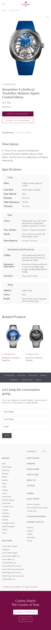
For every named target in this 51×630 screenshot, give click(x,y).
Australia (13, 380)
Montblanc (5, 513)
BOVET (4, 477)
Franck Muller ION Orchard (11, 566)
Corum (4, 493)
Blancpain (5, 473)
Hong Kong (27, 380)
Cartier (4, 487)
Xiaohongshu (31, 537)
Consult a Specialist (25, 612)
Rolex (4, 463)
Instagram (30, 531)
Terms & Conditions (33, 504)
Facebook (30, 527)
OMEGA (5, 520)
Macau (38, 380)
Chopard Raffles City (9, 562)
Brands (5, 458)
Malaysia (21, 375)
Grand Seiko (6, 503)
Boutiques (7, 540)
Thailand (32, 375)
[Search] (47, 3)
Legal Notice (33, 499)
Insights (31, 463)
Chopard (5, 490)
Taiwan (43, 375)
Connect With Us (35, 522)
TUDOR (4, 529)
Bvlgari (4, 483)
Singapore (9, 375)
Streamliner (14, 10)
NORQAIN (5, 516)
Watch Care (32, 474)
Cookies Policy (32, 511)
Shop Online (33, 458)
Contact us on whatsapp (18, 120)
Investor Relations (36, 516)
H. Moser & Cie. (7, 506)
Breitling (5, 480)
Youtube (29, 540)
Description (8, 133)
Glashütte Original (8, 500)
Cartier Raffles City (8, 559)
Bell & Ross (6, 470)
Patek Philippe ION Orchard (11, 572)
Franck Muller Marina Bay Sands (13, 569)
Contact (31, 485)
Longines (5, 510)
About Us (31, 480)
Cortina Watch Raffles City (11, 556)
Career (30, 493)
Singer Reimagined (8, 526)
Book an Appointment (17, 114)
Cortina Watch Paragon (10, 553)
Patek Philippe (7, 467)
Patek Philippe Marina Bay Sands (13, 576)
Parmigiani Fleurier (8, 523)
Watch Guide (33, 469)
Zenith (4, 533)
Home (4, 10)
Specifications (24, 133)
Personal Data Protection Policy (37, 507)
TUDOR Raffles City (8, 579)
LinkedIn (29, 534)
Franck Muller (6, 496)
